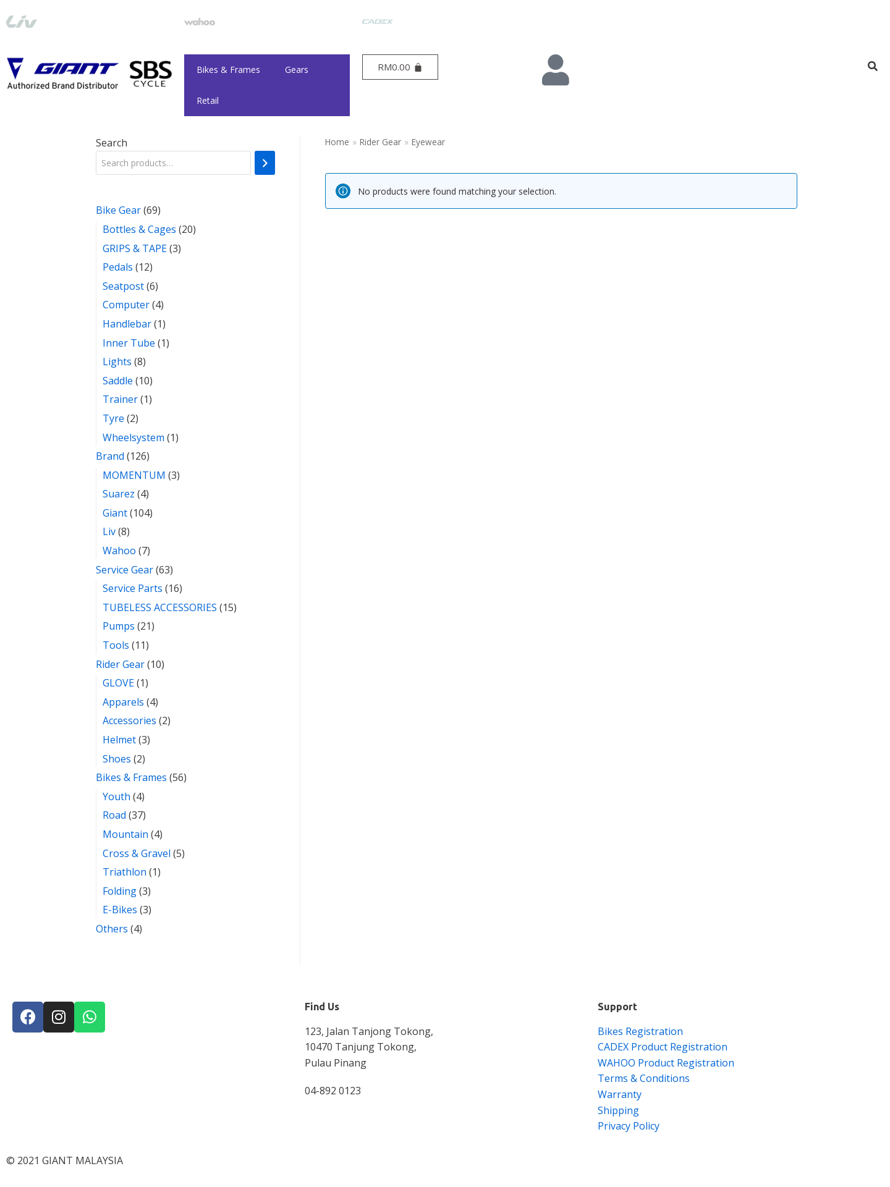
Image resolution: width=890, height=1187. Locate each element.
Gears (296, 69)
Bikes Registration (640, 1031)
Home (337, 142)
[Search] (265, 163)
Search (111, 143)
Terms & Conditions (644, 1078)
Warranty (620, 1094)
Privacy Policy (628, 1126)
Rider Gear (380, 142)
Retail (208, 100)
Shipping (618, 1110)
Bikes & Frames (228, 69)
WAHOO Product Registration (666, 1063)
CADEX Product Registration (662, 1047)
